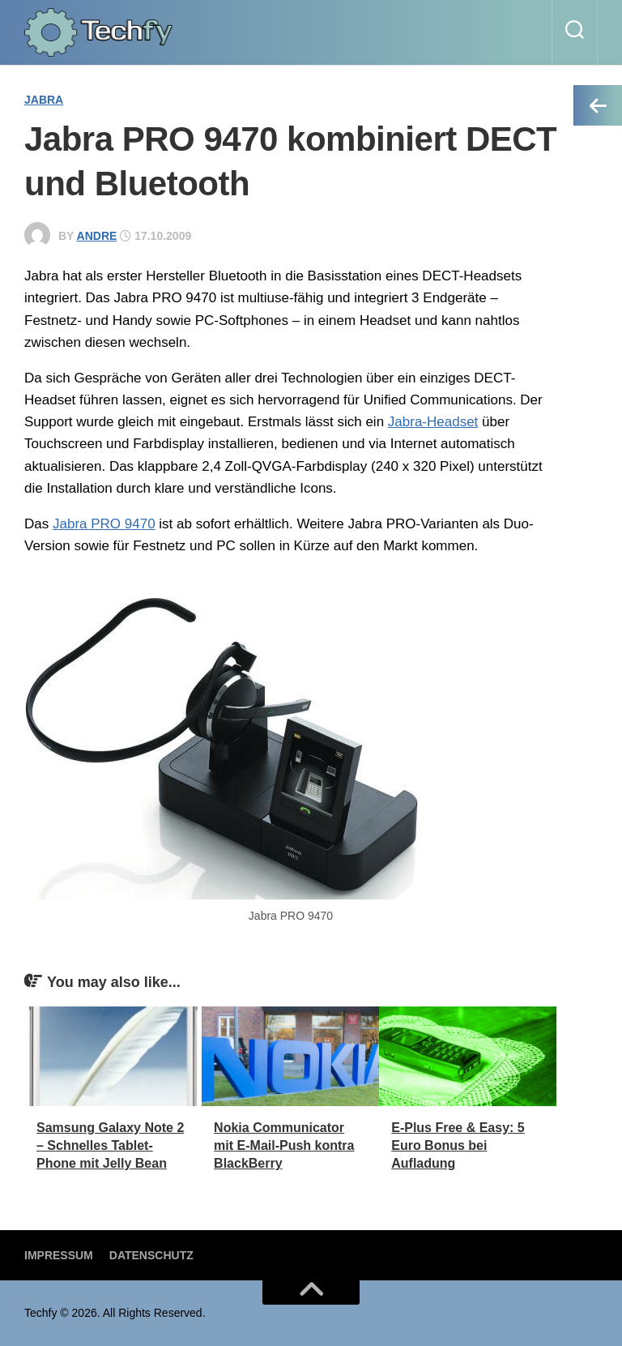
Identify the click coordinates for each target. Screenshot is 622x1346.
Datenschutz (151, 1255)
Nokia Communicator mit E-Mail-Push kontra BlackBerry (284, 1146)
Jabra (43, 99)
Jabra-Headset (433, 421)
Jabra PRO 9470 (104, 524)
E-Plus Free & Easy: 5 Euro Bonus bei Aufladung (458, 1146)
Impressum (58, 1255)
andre (97, 235)
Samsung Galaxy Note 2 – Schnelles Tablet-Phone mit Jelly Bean (110, 1146)
